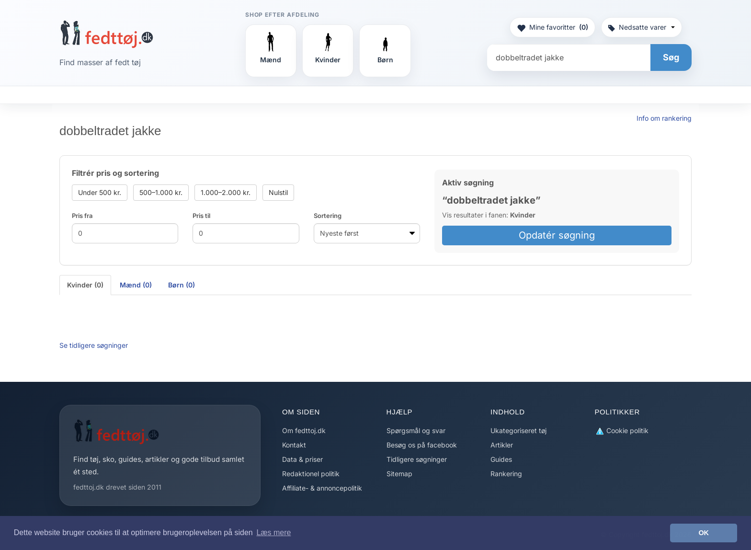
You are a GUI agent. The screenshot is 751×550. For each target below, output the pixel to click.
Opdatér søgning (557, 235)
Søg (671, 57)
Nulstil (278, 192)
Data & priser (302, 459)
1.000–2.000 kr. (225, 192)
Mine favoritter (552, 27)
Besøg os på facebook (422, 445)
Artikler (501, 445)
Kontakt (294, 445)
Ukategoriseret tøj (518, 430)
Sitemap (399, 474)
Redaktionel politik (311, 474)
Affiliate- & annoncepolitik (322, 488)
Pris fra (82, 215)
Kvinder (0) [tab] (85, 285)
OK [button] (703, 533)
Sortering (327, 215)
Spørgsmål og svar (416, 430)
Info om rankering (664, 118)
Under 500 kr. (99, 192)
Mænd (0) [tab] (136, 285)
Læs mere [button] (273, 532)
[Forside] (106, 34)
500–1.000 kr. (160, 192)
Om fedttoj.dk (304, 430)
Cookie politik (622, 430)
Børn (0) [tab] (181, 285)
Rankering (506, 474)
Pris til (201, 215)
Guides (501, 459)
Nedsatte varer (641, 27)
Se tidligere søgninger (93, 345)
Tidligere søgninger (417, 459)
